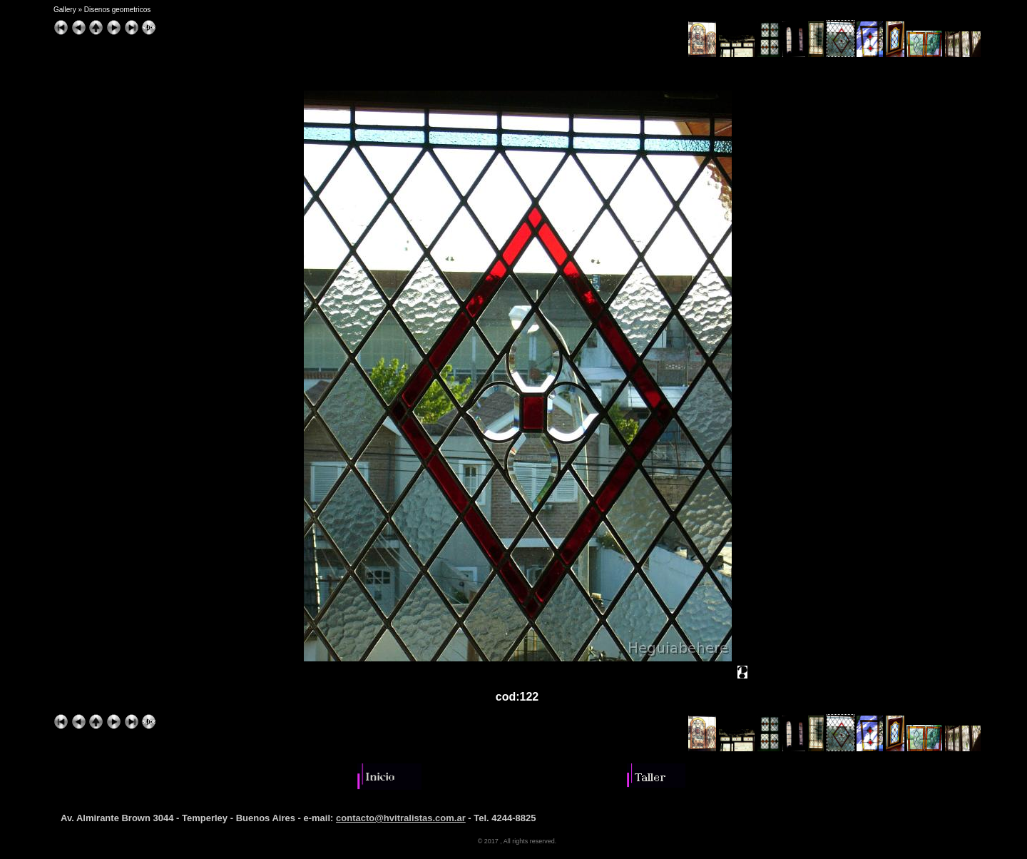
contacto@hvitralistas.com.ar (401, 818)
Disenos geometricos (117, 10)
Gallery (64, 10)
